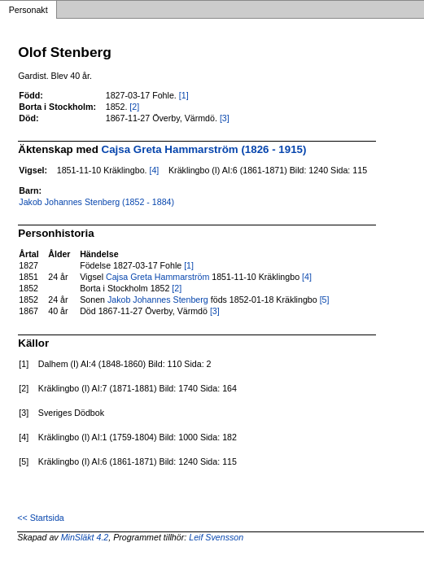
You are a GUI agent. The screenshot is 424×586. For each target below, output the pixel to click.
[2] (134, 107)
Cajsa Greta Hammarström (157, 277)
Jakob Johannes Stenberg (157, 299)
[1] (184, 95)
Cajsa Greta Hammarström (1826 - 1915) (204, 149)
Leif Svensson (216, 537)
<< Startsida (40, 518)
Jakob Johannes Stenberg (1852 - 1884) (96, 202)
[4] (154, 170)
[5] (325, 299)
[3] (224, 118)
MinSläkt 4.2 (85, 537)
